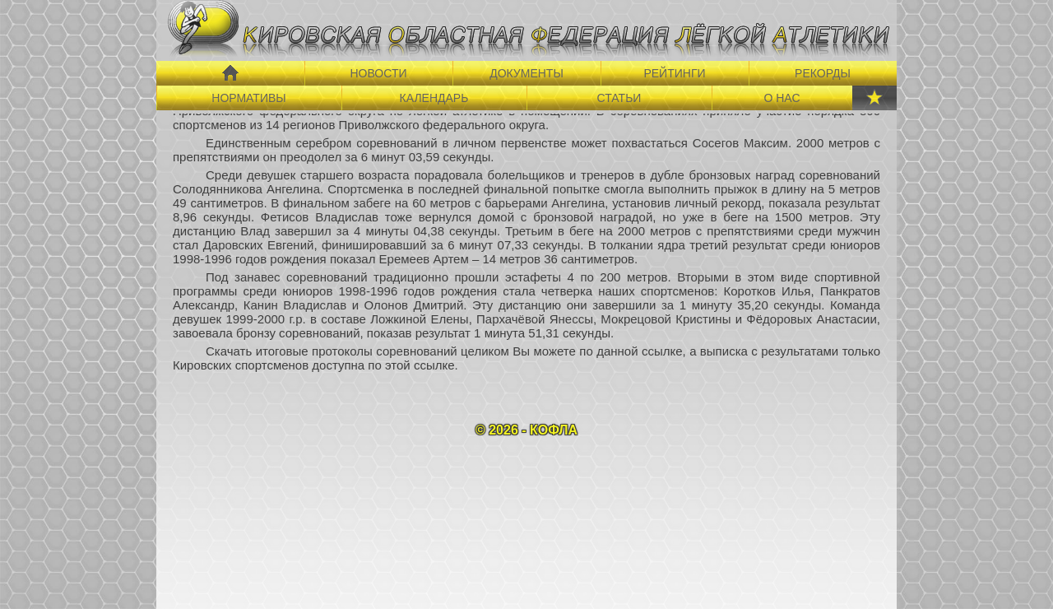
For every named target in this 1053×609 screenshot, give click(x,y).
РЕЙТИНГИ (674, 73)
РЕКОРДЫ (823, 73)
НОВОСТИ (378, 73)
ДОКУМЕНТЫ (526, 73)
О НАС (781, 98)
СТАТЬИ (619, 98)
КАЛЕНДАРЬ (434, 98)
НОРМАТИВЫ (248, 98)
